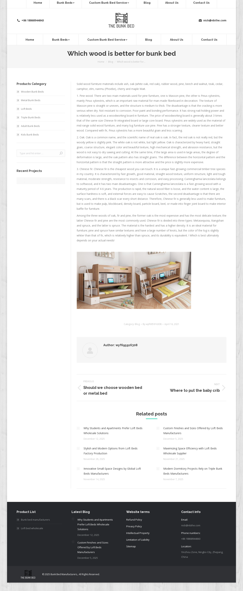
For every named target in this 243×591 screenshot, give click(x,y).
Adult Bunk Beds (30, 126)
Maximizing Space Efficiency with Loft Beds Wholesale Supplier (190, 451)
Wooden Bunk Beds (32, 91)
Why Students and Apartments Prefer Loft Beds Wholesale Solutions (113, 430)
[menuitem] (30, 39)
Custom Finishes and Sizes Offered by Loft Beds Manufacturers (193, 430)
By (152, 324)
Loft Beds (26, 108)
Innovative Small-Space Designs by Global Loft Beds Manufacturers (112, 471)
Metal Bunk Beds (30, 100)
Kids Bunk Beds (30, 134)
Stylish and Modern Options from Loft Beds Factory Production (111, 451)
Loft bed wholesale (32, 528)
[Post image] (78, 428)
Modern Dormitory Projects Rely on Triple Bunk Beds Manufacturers (192, 471)
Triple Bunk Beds (30, 117)
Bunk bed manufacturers (35, 519)
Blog (137, 324)
